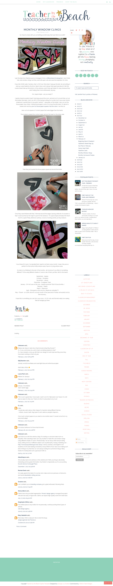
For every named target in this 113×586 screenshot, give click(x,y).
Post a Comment (21, 526)
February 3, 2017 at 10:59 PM (26, 390)
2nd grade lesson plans (86, 286)
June (79, 129)
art (16, 320)
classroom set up (86, 348)
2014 (78, 164)
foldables (86, 363)
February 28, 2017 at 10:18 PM (26, 430)
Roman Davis (22, 470)
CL (19, 405)
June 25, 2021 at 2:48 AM (25, 511)
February (20, 320)
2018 (78, 113)
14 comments (18, 319)
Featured (86, 312)
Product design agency (48, 493)
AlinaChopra (22, 457)
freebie (86, 367)
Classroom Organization (87, 301)
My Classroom (48, 2)
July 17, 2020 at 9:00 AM (25, 498)
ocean (87, 389)
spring (86, 422)
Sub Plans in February (84, 146)
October (81, 120)
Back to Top (108, 582)
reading (86, 403)
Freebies (59, 2)
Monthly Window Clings (85, 153)
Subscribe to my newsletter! (84, 453)
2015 (78, 162)
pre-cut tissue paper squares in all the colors (45, 106)
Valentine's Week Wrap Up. (86, 143)
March (80, 136)
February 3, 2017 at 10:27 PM (26, 370)
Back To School (86, 293)
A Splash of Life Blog (86, 290)
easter (86, 352)
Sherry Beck (22, 491)
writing (86, 433)
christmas (86, 345)
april (86, 334)
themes (86, 425)
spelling (87, 418)
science (86, 411)
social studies (87, 414)
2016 (78, 160)
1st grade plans (86, 282)
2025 (78, 104)
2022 (78, 108)
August (80, 125)
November (86, 323)
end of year (87, 356)
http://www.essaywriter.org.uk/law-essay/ (30, 444)
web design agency (23, 509)
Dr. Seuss (87, 308)
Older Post (65, 326)
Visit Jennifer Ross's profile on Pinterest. (86, 94)
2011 (78, 171)
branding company (36, 484)
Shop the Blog (71, 2)
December (81, 118)
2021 (78, 111)
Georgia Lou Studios (64, 584)
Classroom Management (86, 297)
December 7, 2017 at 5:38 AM (26, 466)
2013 (78, 167)
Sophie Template (45, 584)
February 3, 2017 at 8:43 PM (26, 357)
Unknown (21, 345)
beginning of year (86, 337)
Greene (20, 481)
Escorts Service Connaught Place (27, 464)
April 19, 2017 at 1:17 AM (25, 453)
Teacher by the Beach (33, 584)
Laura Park (21, 374)
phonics (86, 396)
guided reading (86, 370)
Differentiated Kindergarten (54, 78)
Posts (78, 439)
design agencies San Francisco (27, 520)
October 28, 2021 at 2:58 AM (26, 522)
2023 (78, 106)
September (81, 122)
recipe (87, 407)
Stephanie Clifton (23, 502)
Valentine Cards (82, 150)
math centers (86, 381)
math (87, 378)
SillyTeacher (22, 360)
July (79, 127)
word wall (87, 429)
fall (86, 359)
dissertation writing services (32, 475)
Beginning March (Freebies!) (86, 141)
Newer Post (19, 326)
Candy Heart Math (83, 148)
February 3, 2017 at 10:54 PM (26, 379)
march (87, 374)
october (87, 392)
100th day (86, 279)
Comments (80, 442)
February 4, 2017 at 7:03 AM (26, 401)
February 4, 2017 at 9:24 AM (26, 421)
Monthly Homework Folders (86, 155)
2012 (78, 169)
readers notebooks (87, 400)
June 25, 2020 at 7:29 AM (25, 487)
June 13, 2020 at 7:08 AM (25, 478)
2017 (78, 115)
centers (87, 341)
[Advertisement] (42, 542)
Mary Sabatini (22, 515)
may (86, 385)
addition (87, 330)
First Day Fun (86, 237)
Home (38, 2)
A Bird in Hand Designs (85, 584)
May (79, 132)
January (80, 157)
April (79, 134)
